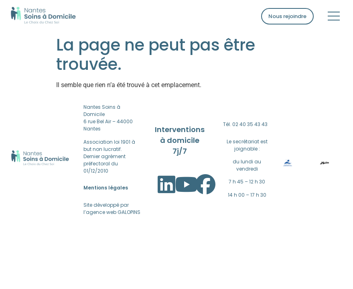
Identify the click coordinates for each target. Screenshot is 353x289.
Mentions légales (105, 187)
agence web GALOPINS (113, 212)
